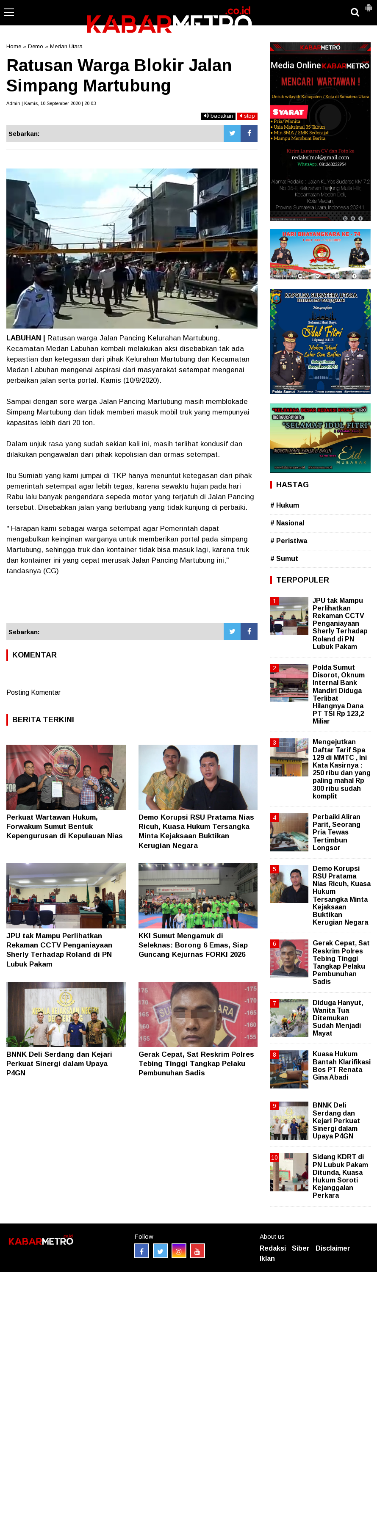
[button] (368, 4)
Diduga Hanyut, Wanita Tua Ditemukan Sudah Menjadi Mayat (338, 1018)
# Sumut (284, 558)
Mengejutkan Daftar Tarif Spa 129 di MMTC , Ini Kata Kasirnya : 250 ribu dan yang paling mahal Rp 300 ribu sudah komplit (342, 768)
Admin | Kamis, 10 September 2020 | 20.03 (51, 103)
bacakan (218, 116)
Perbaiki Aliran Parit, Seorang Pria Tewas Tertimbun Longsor (336, 832)
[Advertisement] (132, 599)
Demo (35, 46)
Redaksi (273, 1248)
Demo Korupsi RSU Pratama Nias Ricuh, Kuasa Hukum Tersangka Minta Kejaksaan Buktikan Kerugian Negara (342, 895)
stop (247, 116)
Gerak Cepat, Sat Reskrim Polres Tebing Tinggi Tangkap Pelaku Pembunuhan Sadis (196, 1063)
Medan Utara (66, 46)
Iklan (267, 1258)
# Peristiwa (288, 540)
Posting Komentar (33, 692)
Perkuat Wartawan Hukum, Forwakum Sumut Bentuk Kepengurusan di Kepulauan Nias (64, 826)
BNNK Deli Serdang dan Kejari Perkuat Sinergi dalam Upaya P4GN (59, 1063)
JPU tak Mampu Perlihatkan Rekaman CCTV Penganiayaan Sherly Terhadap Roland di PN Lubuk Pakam (340, 623)
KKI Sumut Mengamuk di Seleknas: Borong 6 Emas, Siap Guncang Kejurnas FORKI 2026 (193, 945)
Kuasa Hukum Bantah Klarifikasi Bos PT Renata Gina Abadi (342, 1065)
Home (13, 46)
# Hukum (284, 505)
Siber (301, 1248)
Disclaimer (333, 1248)
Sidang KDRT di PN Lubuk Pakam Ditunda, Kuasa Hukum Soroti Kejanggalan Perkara (340, 1176)
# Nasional (287, 523)
